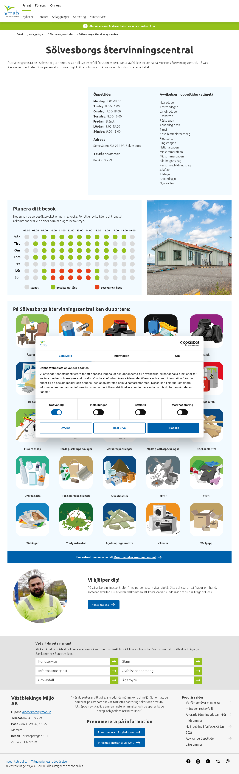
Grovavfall (46, 680)
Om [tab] (177, 355)
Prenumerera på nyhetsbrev (116, 732)
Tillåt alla (173, 427)
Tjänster (42, 16)
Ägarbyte (129, 680)
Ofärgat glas (32, 495)
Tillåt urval (120, 427)
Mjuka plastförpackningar (163, 449)
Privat (20, 34)
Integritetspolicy (16, 761)
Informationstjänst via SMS (116, 742)
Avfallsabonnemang (138, 671)
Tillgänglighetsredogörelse (49, 761)
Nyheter (27, 16)
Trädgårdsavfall (76, 543)
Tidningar (32, 543)
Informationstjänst (53, 671)
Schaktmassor (119, 496)
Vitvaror (163, 543)
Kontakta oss (100, 604)
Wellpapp (206, 543)
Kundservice (98, 16)
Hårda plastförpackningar (76, 449)
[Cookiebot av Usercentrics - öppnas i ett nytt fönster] (183, 343)
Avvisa (65, 427)
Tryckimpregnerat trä (119, 543)
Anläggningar (60, 16)
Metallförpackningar (119, 449)
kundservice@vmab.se (36, 712)
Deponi (32, 401)
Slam (126, 662)
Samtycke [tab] (65, 355)
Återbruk (32, 354)
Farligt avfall (206, 401)
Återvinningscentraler (61, 34)
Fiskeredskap (32, 449)
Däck (206, 354)
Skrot (163, 496)
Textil (206, 496)
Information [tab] (121, 355)
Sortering (79, 16)
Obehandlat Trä (206, 449)
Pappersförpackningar (76, 495)
